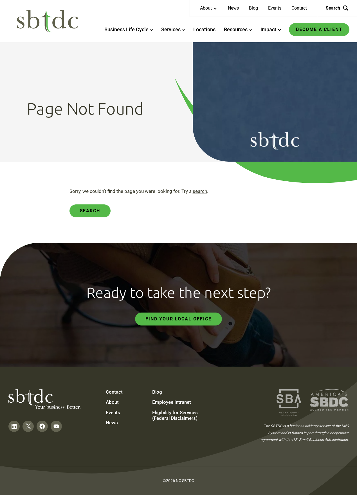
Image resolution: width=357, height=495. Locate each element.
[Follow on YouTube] (56, 426)
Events (274, 8)
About (112, 402)
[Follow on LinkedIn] (14, 426)
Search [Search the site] (337, 8)
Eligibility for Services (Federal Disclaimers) (175, 415)
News (233, 8)
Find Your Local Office (178, 319)
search (200, 191)
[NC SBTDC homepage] (47, 21)
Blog (253, 8)
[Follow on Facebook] (42, 426)
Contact (299, 8)
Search (90, 210)
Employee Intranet (171, 402)
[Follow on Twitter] (28, 426)
